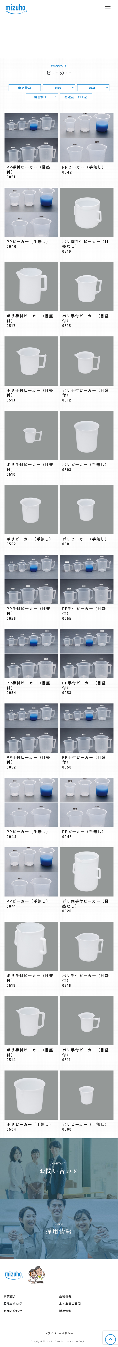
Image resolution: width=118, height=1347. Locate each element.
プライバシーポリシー (59, 1333)
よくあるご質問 (70, 1303)
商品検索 (24, 88)
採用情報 (65, 1311)
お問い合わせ (12, 1311)
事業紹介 (9, 1296)
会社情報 (65, 1296)
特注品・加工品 (76, 97)
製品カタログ (12, 1303)
